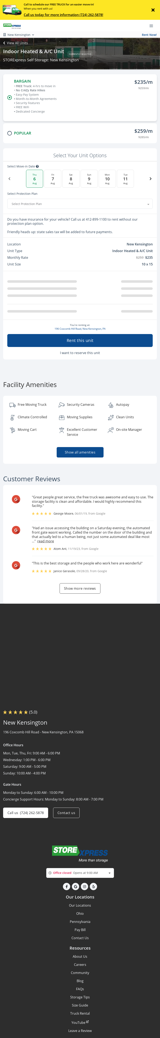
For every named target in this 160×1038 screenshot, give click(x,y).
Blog (80, 981)
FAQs (80, 989)
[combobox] (80, 204)
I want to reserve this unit (80, 353)
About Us (80, 956)
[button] (66, 886)
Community (80, 972)
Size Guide (80, 1005)
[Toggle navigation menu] (153, 25)
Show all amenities (80, 452)
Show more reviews (80, 588)
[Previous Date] (9, 179)
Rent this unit (80, 340)
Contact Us (80, 938)
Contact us (66, 813)
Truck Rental (80, 1013)
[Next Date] (151, 179)
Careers (80, 964)
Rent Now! (149, 35)
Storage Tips (80, 997)
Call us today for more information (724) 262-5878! (63, 15)
